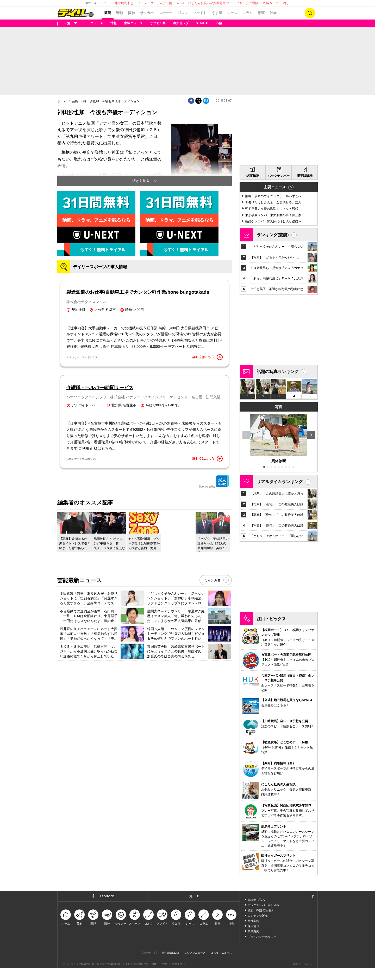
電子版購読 (304, 176)
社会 (273, 13)
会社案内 (253, 920)
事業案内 (253, 931)
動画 (261, 13)
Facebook (107, 896)
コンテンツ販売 (258, 915)
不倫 (219, 23)
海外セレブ (181, 23)
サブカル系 (158, 23)
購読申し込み (256, 899)
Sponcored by (214, 481)
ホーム (62, 101)
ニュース (97, 23)
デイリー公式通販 (245, 3)
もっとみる (212, 580)
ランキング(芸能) (273, 235)
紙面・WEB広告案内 (261, 910)
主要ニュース (275, 187)
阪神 (131, 13)
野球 (119, 13)
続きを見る (140, 181)
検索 (310, 13)
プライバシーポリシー (262, 936)
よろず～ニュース (221, 952)
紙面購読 (252, 176)
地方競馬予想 (124, 3)
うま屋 (217, 13)
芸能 (107, 13)
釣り (286, 3)
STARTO (202, 23)
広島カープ (270, 3)
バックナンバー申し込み (263, 905)
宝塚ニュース (133, 23)
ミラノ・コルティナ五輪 (155, 3)
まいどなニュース (195, 952)
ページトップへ (312, 896)
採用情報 (253, 926)
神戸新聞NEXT (170, 952)
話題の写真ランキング (277, 371)
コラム (247, 13)
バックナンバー (279, 176)
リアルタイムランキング (280, 481)
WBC (180, 3)
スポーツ (165, 13)
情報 (113, 23)
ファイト (200, 13)
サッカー (147, 13)
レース (232, 13)
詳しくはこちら (207, 357)
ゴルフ (183, 13)
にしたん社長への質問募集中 (208, 3)
